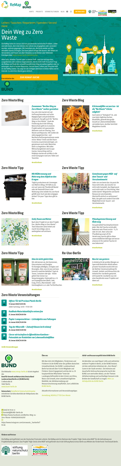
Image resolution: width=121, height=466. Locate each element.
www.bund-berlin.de (9, 387)
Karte (31, 12)
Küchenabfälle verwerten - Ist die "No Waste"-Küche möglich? (105, 109)
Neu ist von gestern (100, 259)
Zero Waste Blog (12, 100)
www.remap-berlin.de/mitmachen (25, 55)
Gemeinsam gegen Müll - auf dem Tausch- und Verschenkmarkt (104, 177)
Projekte (39, 12)
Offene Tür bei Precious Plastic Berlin (25, 301)
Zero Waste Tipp (12, 168)
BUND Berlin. (46, 386)
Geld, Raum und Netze (41, 219)
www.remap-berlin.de (19, 372)
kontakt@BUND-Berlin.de (12, 413)
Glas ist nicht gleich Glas (42, 259)
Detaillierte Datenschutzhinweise (23, 391)
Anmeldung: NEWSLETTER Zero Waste (56, 395)
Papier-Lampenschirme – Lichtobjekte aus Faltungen (32, 319)
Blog (62, 12)
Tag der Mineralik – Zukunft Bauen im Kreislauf (30, 327)
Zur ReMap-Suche (29, 77)
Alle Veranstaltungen (10, 347)
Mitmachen (80, 12)
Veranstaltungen (52, 12)
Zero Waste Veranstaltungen (20, 295)
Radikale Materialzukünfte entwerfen (26, 311)
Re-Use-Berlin (71, 253)
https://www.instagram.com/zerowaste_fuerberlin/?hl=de (20, 422)
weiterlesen (37, 162)
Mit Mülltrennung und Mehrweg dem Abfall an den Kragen (44, 177)
